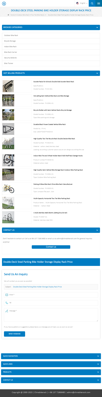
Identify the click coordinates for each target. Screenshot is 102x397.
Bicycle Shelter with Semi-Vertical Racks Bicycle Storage (52, 110)
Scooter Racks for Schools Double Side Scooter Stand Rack (53, 82)
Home (11, 15)
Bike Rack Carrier (10, 52)
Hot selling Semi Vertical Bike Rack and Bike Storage (51, 96)
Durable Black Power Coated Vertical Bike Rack (49, 124)
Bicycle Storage (10, 41)
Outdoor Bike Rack (22, 15)
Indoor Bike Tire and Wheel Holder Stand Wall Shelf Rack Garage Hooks (58, 156)
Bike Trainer (8, 63)
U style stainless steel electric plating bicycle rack (50, 213)
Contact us (51, 247)
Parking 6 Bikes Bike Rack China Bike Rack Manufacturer (52, 184)
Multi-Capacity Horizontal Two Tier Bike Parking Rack (51, 198)
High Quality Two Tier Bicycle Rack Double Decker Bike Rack (54, 139)
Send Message (14, 334)
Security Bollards (10, 58)
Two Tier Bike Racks (37, 15)
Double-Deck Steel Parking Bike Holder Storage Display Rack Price (37, 287)
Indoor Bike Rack (10, 47)
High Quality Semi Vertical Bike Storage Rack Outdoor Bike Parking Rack (58, 170)
